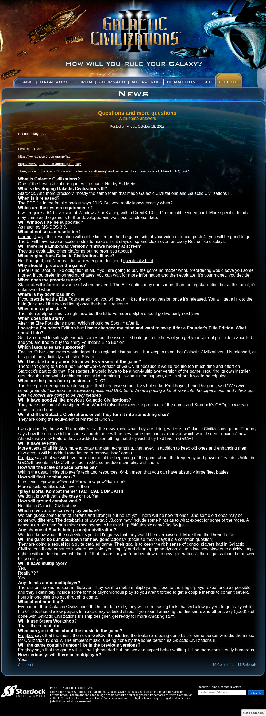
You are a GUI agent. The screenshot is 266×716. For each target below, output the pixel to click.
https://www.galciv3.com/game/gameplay (49, 164)
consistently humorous (232, 650)
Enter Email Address (214, 692)
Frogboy (248, 429)
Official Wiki (86, 687)
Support (68, 687)
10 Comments (223, 665)
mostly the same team (97, 193)
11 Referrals (247, 665)
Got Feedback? (253, 712)
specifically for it (138, 260)
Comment (25, 665)
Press (53, 687)
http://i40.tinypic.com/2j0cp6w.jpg (153, 525)
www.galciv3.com (106, 520)
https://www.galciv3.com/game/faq (44, 156)
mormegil (27, 236)
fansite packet (68, 203)
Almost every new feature (42, 438)
